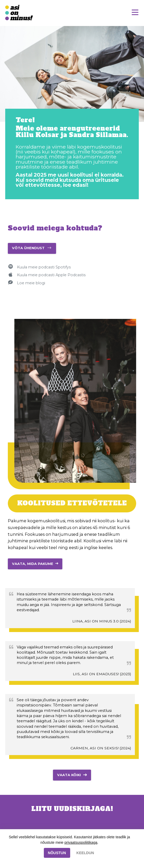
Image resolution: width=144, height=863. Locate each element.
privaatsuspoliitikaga (80, 842)
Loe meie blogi (31, 283)
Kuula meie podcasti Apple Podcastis (51, 275)
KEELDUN (85, 853)
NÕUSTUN (57, 853)
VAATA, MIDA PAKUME (32, 564)
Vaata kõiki (69, 775)
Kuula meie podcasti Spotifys (44, 267)
